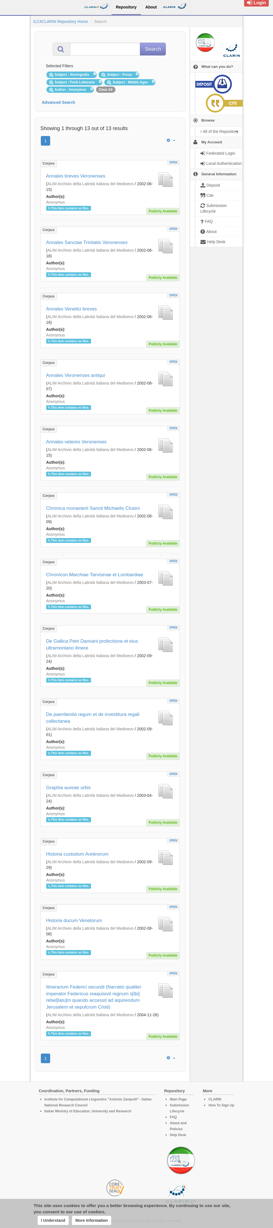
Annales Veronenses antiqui (75, 375)
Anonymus (55, 202)
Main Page (178, 1099)
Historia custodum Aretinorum (77, 854)
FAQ (173, 1117)
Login (256, 2)
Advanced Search (58, 102)
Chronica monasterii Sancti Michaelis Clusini (93, 508)
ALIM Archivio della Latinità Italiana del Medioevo (90, 184)
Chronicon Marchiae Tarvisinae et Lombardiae (94, 574)
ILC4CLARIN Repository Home (60, 21)
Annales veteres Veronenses (76, 441)
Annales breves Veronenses (75, 176)
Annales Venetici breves (71, 309)
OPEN (173, 162)
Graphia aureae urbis (68, 787)
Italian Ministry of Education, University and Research (88, 1111)
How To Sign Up (221, 1105)
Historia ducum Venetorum (74, 920)
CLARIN (214, 1099)
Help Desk (178, 1135)
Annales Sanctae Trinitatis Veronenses (87, 242)
